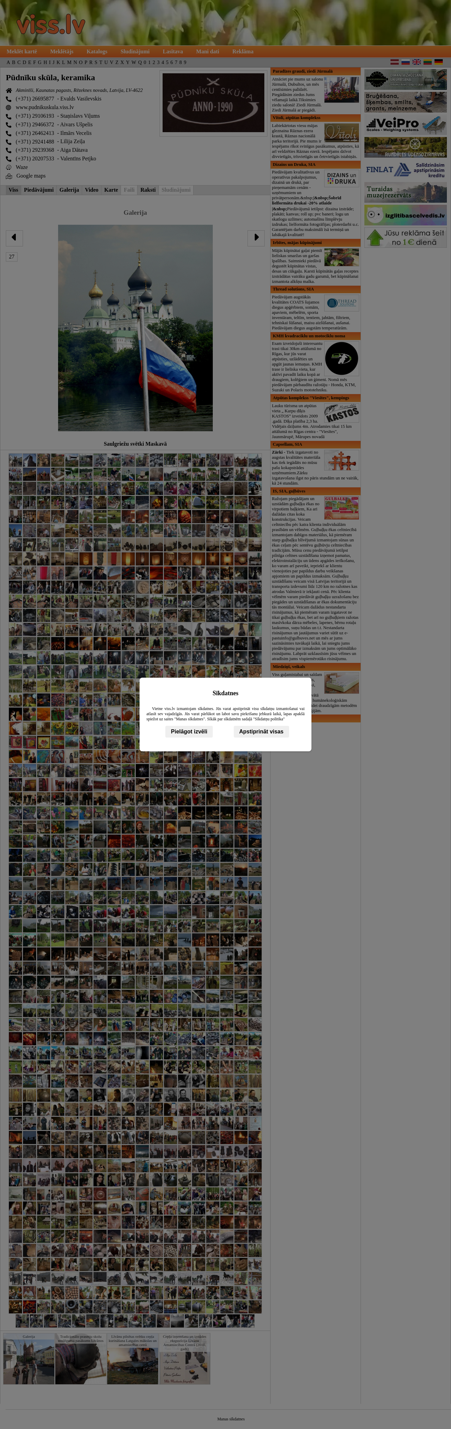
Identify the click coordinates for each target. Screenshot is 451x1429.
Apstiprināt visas (261, 731)
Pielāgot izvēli (189, 731)
